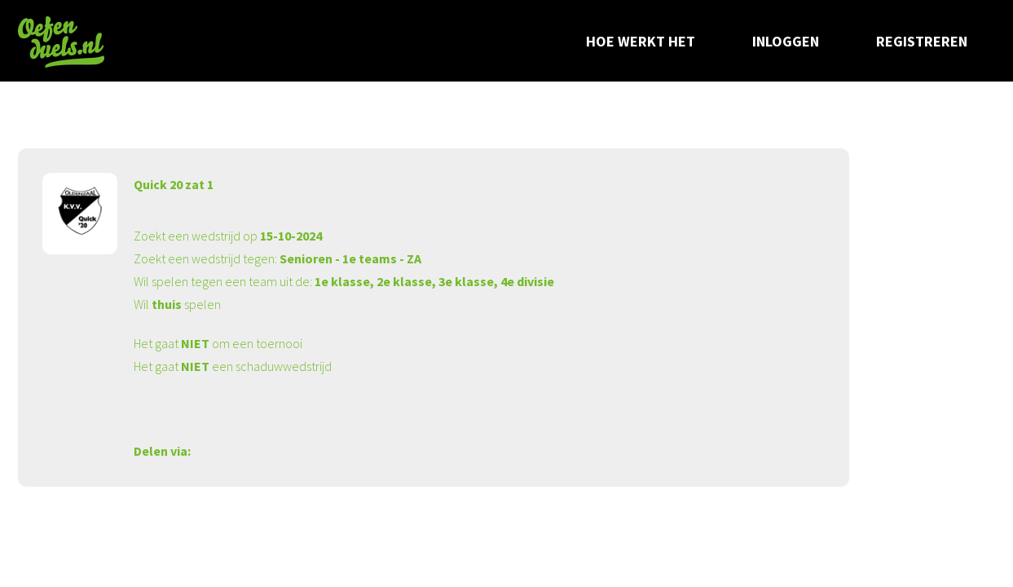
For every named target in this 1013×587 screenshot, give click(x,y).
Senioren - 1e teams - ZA (350, 258)
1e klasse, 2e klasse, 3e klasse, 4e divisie (434, 281)
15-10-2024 (291, 235)
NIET (195, 343)
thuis (167, 304)
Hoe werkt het (640, 41)
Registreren (921, 41)
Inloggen (785, 41)
